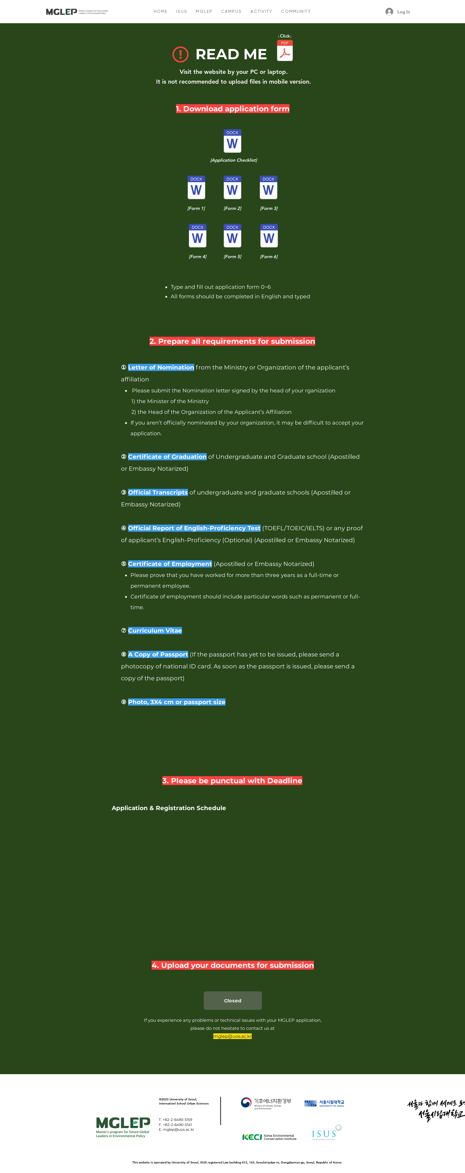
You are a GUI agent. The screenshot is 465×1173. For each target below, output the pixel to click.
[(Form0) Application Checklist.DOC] (232, 142)
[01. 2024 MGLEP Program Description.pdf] (285, 51)
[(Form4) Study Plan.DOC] (197, 236)
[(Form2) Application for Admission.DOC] (232, 188)
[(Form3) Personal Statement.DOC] (268, 188)
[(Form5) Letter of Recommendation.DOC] (232, 236)
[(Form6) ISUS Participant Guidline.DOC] (269, 236)
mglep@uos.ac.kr (232, 1036)
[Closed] (233, 1000)
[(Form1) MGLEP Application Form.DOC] (196, 188)
